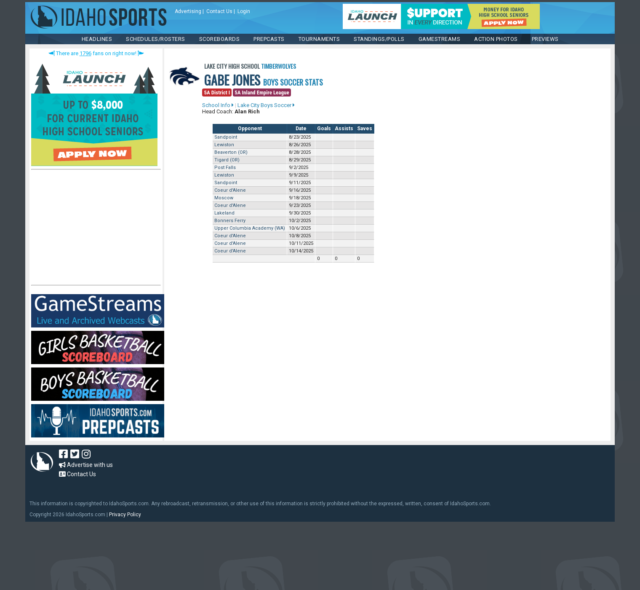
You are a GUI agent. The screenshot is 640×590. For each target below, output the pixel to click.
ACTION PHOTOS (496, 39)
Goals (324, 128)
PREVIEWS (545, 39)
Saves (364, 128)
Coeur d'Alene (230, 190)
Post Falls (225, 167)
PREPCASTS (269, 39)
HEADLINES (97, 39)
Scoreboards (219, 39)
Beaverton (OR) (231, 152)
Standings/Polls (379, 39)
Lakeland (224, 213)
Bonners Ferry (229, 220)
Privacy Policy (125, 515)
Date (301, 128)
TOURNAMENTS (319, 39)
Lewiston (224, 145)
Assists (344, 128)
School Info (218, 105)
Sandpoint (225, 137)
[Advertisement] (94, 229)
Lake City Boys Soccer (266, 105)
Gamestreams (440, 39)
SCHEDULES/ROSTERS (155, 39)
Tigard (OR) (227, 160)
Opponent (250, 128)
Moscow (223, 198)
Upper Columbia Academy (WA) (249, 228)
